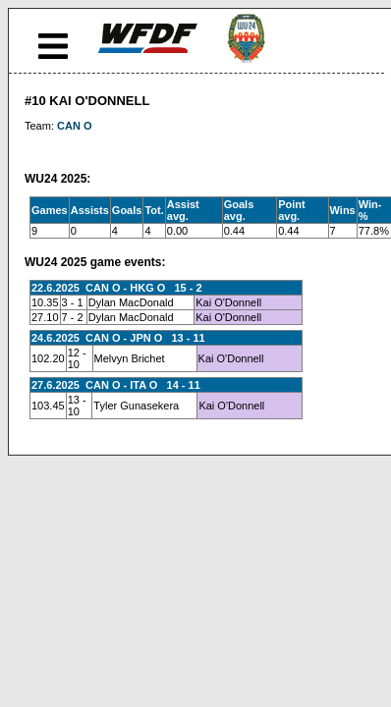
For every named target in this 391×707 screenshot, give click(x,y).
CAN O (74, 126)
